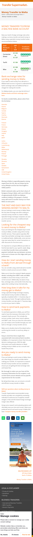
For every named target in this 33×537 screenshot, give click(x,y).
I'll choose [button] (15, 534)
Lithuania (4, 143)
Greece (4, 129)
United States (6, 174)
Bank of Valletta (27, 475)
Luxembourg (5, 145)
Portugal (4, 156)
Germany (4, 127)
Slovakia (4, 159)
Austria (4, 106)
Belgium (4, 109)
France (4, 125)
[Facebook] (8, 418)
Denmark (4, 117)
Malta (3, 147)
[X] (13, 418)
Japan (3, 137)
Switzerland (5, 168)
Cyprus (4, 113)
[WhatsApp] (3, 418)
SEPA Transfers (6, 505)
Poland (4, 154)
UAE (3, 170)
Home (3, 14)
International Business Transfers (12, 503)
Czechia (4, 115)
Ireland (4, 133)
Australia (4, 104)
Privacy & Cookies (7, 491)
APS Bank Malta (27, 473)
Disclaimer (5, 493)
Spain (3, 163)
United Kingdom (6, 172)
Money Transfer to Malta (24, 479)
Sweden (4, 165)
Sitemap (4, 495)
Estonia (4, 119)
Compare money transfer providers (16, 411)
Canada (4, 111)
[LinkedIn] (18, 418)
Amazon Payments (8, 507)
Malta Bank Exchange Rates (15, 14)
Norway (4, 151)
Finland (4, 123)
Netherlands (5, 149)
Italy (3, 135)
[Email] (22, 418)
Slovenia (4, 161)
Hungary (4, 131)
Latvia (3, 141)
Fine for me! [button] (26, 534)
